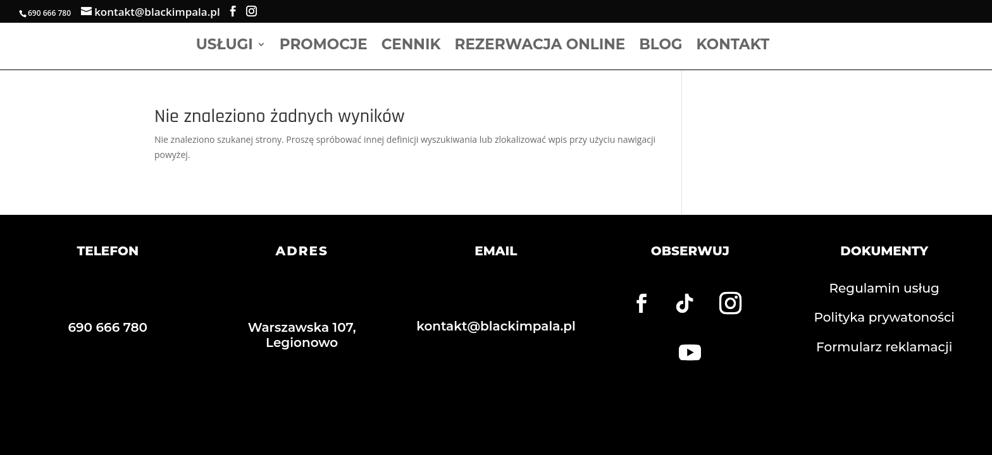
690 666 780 (108, 327)
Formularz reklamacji (884, 347)
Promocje (324, 46)
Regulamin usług (884, 288)
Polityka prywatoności (884, 317)
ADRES (301, 250)
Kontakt (733, 46)
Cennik (411, 46)
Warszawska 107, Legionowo (302, 335)
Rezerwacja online (540, 46)
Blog (660, 46)
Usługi (224, 46)
